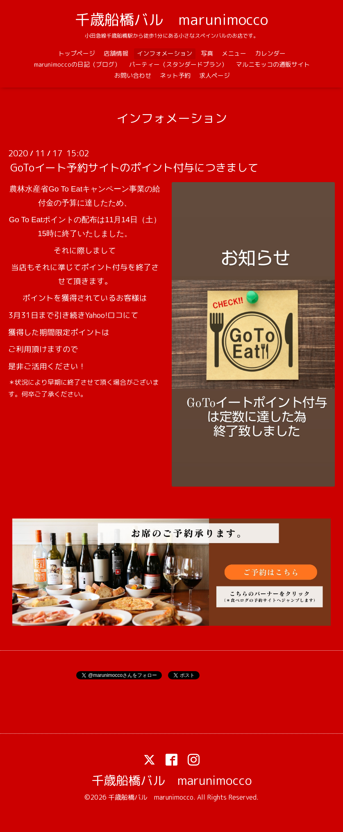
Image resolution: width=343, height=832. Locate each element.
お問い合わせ (132, 75)
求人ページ (214, 75)
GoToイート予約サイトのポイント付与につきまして (134, 167)
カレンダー (270, 53)
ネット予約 (175, 75)
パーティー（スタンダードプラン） (178, 64)
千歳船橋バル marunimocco (171, 19)
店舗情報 (116, 53)
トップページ (76, 53)
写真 (207, 53)
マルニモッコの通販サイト (273, 64)
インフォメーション (164, 53)
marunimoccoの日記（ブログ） (77, 64)
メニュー (234, 53)
